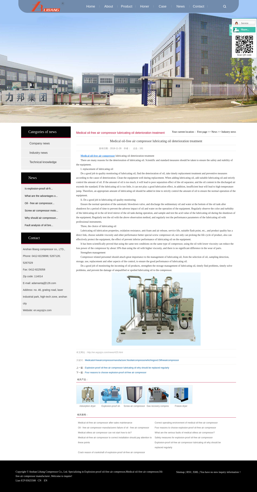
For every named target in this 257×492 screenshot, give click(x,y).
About (108, 6)
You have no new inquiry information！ (221, 472)
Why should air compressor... (41, 217)
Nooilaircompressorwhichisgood (142, 360)
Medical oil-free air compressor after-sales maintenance (105, 422)
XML (196, 472)
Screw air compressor (134, 406)
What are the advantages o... (41, 195)
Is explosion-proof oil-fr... (39, 188)
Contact (198, 6)
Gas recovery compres (158, 406)
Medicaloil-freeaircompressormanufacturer (105, 360)
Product (126, 6)
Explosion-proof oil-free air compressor (105, 471)
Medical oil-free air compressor (142, 471)
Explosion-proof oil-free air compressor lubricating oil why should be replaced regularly (127, 367)
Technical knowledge (43, 162)
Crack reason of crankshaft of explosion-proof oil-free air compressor (111, 452)
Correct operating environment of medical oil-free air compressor (186, 422)
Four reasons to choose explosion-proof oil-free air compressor (115, 372)
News (180, 6)
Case (162, 6)
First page (202, 131)
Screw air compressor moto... (41, 210)
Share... (245, 29)
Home (90, 6)
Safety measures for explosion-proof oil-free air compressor (184, 437)
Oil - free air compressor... (39, 203)
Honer (144, 6)
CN (39, 480)
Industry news (39, 152)
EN (45, 480)
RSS (188, 472)
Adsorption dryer (87, 406)
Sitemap (180, 472)
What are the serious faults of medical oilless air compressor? (185, 432)
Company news (40, 143)
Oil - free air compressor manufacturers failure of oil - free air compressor (113, 427)
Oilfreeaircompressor (169, 360)
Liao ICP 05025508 (26, 480)
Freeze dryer (181, 406)
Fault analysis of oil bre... (39, 225)
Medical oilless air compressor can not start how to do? (105, 432)
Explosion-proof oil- (110, 406)
